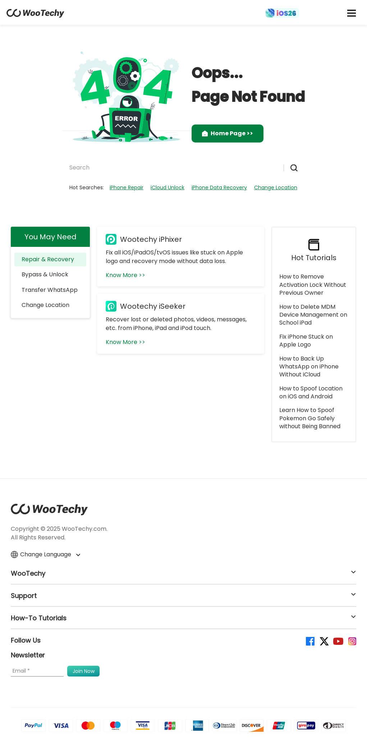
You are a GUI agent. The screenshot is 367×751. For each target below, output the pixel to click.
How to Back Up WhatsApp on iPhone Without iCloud (309, 366)
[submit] (291, 167)
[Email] (37, 671)
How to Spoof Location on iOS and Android (311, 392)
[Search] (175, 167)
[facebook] (309, 640)
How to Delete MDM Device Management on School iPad (313, 315)
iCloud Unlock (167, 187)
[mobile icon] (351, 13)
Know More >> (125, 275)
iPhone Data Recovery (219, 187)
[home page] (35, 16)
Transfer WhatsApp (50, 290)
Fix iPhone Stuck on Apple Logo (306, 340)
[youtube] (337, 640)
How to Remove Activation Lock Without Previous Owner (312, 284)
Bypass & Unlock (45, 274)
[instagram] (351, 640)
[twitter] (323, 640)
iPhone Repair (126, 187)
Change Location (275, 187)
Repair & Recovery (48, 259)
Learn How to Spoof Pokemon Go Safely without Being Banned (309, 418)
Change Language (45, 554)
